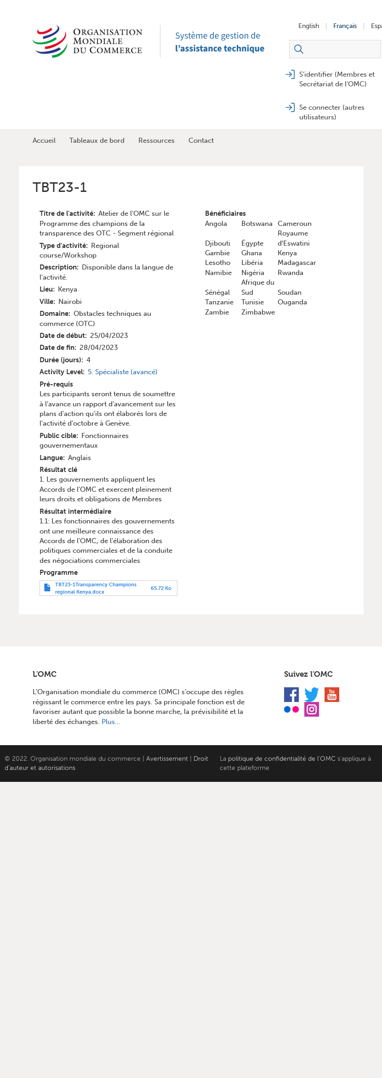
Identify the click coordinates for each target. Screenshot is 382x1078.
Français (345, 26)
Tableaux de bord (97, 140)
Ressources (156, 140)
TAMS (230, 41)
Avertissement (167, 759)
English (308, 26)
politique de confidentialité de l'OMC (282, 759)
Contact (201, 140)
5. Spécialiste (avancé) (123, 372)
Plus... (111, 722)
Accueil (44, 140)
